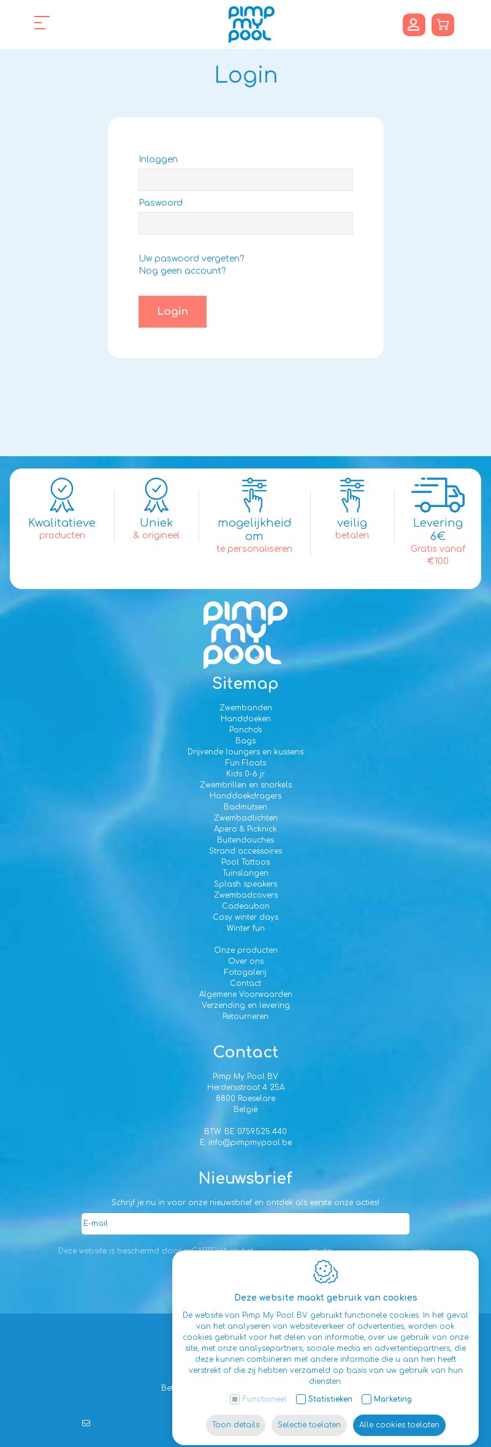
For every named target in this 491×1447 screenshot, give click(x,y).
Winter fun (246, 928)
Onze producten (246, 950)
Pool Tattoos (245, 862)
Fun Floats (246, 763)
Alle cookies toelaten (399, 1414)
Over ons (246, 961)
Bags (245, 741)
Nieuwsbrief (245, 1178)
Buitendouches (245, 840)
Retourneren (245, 1016)
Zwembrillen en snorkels (246, 785)
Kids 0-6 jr (245, 774)
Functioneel (264, 1389)
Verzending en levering (246, 1005)
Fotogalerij (245, 972)
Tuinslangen (245, 873)
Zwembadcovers (246, 895)
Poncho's (245, 730)
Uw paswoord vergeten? (191, 258)
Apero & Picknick (245, 829)
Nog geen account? (182, 271)
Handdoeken (246, 719)
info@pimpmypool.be (250, 1142)
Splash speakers (245, 884)
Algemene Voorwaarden (245, 994)
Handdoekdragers (245, 796)
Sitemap (245, 684)
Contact (245, 983)
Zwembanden (245, 708)
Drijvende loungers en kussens (245, 752)
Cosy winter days (245, 917)
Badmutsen (245, 807)
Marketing (393, 1389)
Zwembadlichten (246, 818)
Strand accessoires (245, 851)
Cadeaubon (246, 906)
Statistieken (330, 1389)
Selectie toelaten (309, 1414)
